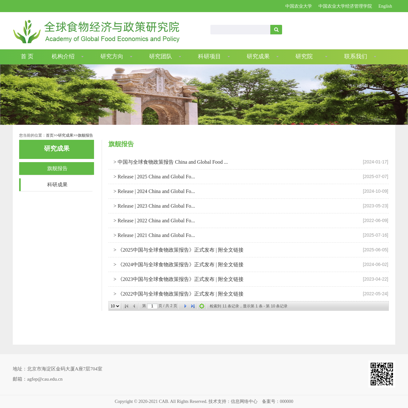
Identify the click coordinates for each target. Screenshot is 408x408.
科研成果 (57, 184)
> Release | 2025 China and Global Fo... (153, 176)
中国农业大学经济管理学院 (345, 6)
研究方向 (111, 56)
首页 (50, 135)
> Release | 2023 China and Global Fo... (153, 206)
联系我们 (355, 56)
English (385, 6)
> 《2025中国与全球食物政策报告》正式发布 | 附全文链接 (178, 250)
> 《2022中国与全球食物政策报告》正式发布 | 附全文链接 (178, 294)
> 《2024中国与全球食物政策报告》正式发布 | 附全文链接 (178, 264)
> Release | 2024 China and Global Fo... (153, 191)
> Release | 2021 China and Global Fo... (153, 235)
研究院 (304, 56)
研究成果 (258, 56)
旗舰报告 (85, 135)
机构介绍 (63, 56)
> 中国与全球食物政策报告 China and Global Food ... (170, 162)
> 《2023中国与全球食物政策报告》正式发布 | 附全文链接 (178, 279)
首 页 (27, 56)
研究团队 (160, 56)
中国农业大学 (298, 6)
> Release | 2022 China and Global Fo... (153, 220)
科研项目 (209, 56)
